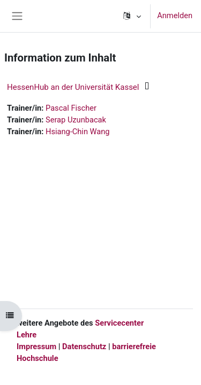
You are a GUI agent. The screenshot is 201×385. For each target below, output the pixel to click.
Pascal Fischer (71, 108)
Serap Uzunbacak (76, 120)
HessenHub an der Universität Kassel (73, 87)
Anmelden (174, 15)
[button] (131, 16)
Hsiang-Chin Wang (78, 131)
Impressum (36, 346)
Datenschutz (84, 346)
